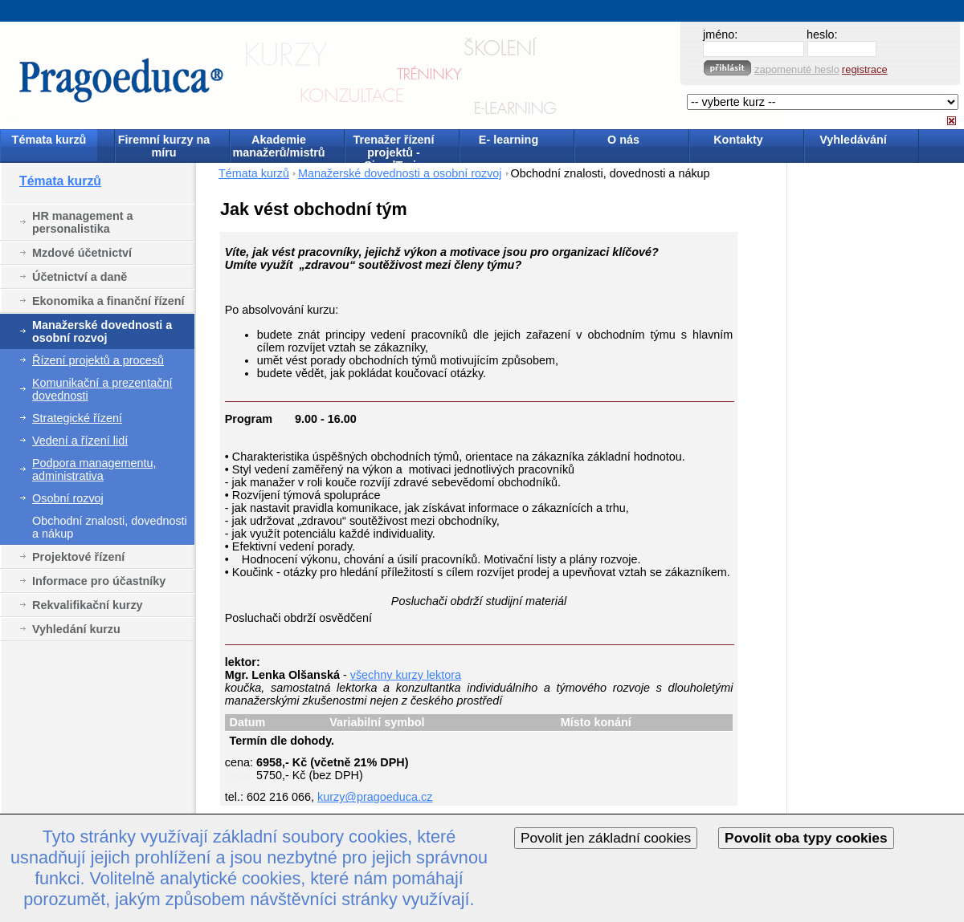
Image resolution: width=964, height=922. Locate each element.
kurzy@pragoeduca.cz (374, 796)
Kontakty (738, 139)
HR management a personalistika (82, 222)
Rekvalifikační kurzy (87, 605)
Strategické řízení (77, 418)
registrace (865, 69)
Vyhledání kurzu (76, 629)
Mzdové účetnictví (82, 252)
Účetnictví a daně (79, 276)
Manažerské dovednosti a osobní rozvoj (102, 331)
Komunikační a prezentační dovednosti (102, 389)
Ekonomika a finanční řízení (108, 300)
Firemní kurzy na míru (164, 146)
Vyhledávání (852, 139)
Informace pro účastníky (98, 581)
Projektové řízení (78, 556)
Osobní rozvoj (68, 498)
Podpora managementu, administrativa (94, 469)
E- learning (508, 139)
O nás (623, 139)
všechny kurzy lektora (405, 674)
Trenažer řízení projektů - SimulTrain (394, 147)
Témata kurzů (49, 139)
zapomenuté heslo (796, 69)
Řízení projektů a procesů (98, 360)
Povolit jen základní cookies (606, 838)
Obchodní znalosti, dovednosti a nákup (109, 527)
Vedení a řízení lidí (80, 440)
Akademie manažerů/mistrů (278, 146)
